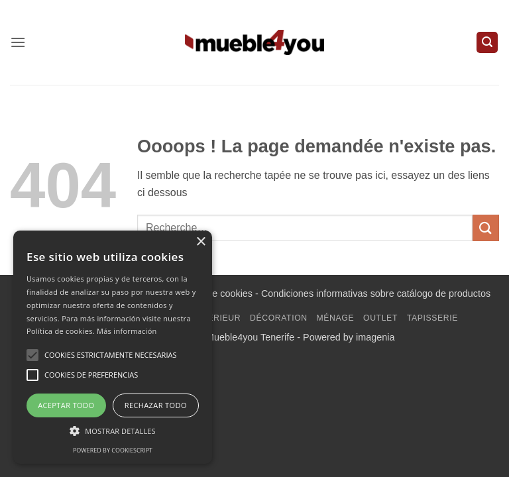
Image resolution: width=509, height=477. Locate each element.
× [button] (200, 242)
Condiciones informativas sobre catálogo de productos (375, 293)
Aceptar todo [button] (66, 405)
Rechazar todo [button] (156, 405)
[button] (18, 42)
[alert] (112, 347)
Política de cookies (213, 293)
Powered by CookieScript (112, 450)
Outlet (380, 318)
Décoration (279, 318)
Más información (127, 331)
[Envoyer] (486, 227)
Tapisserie (432, 318)
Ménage (336, 318)
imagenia (375, 337)
